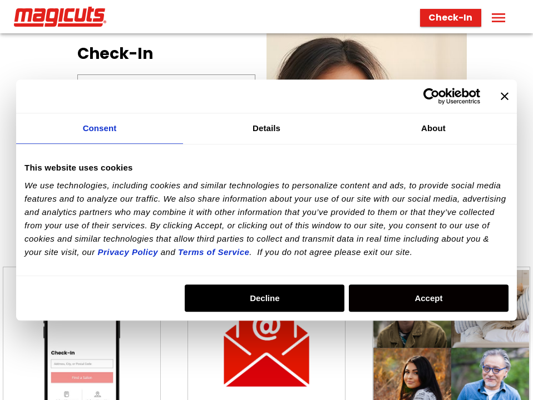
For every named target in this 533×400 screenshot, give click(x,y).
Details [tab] (266, 128)
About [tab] (433, 128)
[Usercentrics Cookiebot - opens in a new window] (431, 96)
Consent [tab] (100, 128)
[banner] (266, 16)
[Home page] (64, 16)
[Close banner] (505, 96)
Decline (264, 298)
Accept (428, 298)
